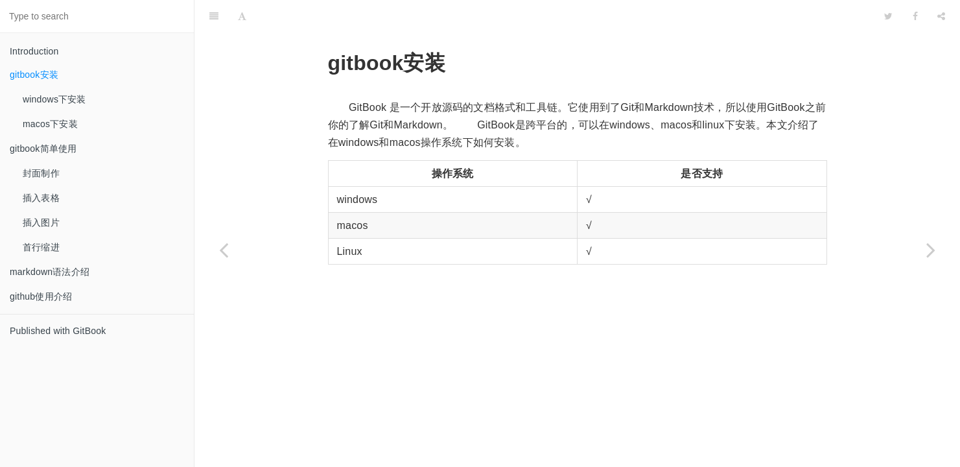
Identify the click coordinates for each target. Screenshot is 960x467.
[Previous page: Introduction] (223, 249)
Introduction (34, 51)
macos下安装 (50, 124)
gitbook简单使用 (43, 148)
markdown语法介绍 (49, 272)
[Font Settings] (242, 16)
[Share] (941, 16)
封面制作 (41, 173)
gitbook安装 (34, 74)
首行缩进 (41, 247)
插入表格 (41, 198)
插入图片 (41, 222)
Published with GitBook (58, 331)
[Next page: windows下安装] (931, 249)
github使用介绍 (41, 296)
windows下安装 (54, 99)
